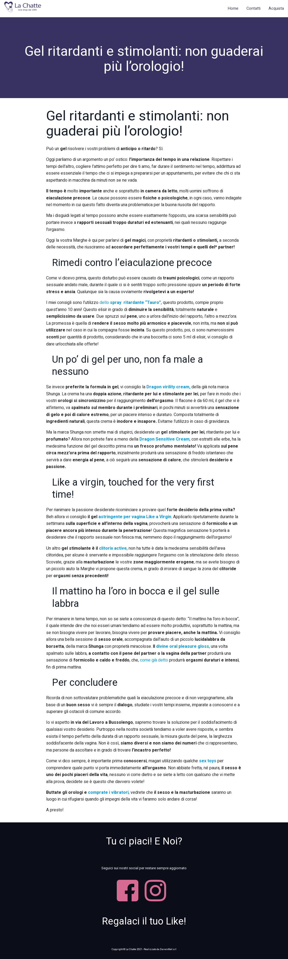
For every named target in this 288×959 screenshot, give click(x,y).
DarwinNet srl (168, 949)
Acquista (276, 8)
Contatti (253, 8)
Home (233, 8)
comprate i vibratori (108, 792)
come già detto (154, 660)
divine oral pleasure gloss (182, 646)
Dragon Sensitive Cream (164, 439)
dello (129, 302)
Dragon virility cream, (168, 387)
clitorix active (113, 548)
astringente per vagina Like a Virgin (134, 517)
